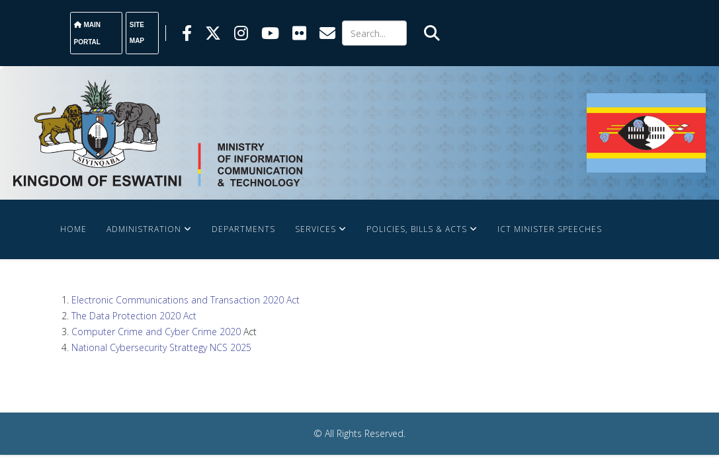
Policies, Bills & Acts (416, 229)
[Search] (374, 33)
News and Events (101, 288)
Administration (143, 229)
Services (315, 229)
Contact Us (190, 288)
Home (73, 229)
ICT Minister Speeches (549, 229)
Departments (243, 229)
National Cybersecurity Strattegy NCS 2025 (161, 347)
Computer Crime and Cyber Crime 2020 (156, 331)
